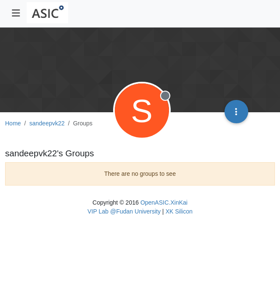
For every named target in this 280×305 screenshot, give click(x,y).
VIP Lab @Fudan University (124, 211)
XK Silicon (179, 211)
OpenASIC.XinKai (163, 202)
